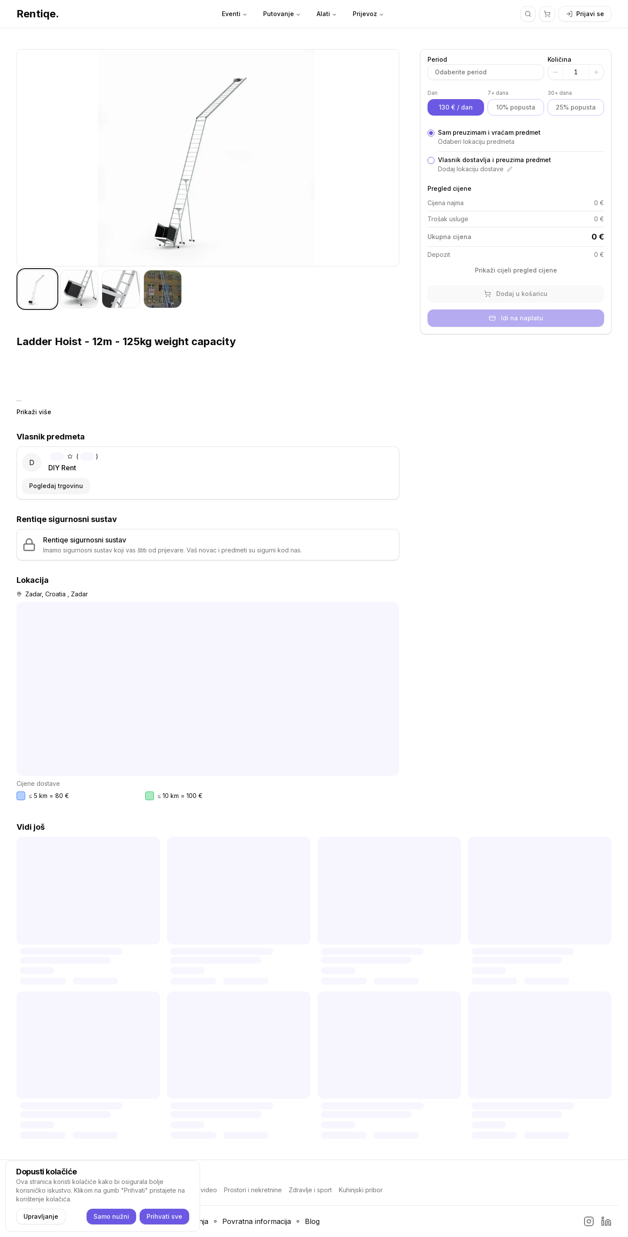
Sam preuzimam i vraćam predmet (489, 133)
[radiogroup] (516, 151)
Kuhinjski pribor (361, 1190)
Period (437, 60)
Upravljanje (40, 1216)
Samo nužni (111, 1216)
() (74, 456)
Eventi (234, 13)
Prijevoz (368, 13)
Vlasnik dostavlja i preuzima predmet (494, 160)
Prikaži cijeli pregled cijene (516, 270)
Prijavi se (585, 13)
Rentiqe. (38, 13)
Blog (312, 1221)
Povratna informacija (256, 1221)
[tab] (37, 289)
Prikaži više (34, 412)
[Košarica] (547, 14)
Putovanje (282, 13)
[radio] (431, 133)
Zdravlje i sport (310, 1190)
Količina (559, 60)
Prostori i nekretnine (253, 1190)
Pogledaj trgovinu (56, 485)
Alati (327, 13)
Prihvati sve (164, 1216)
